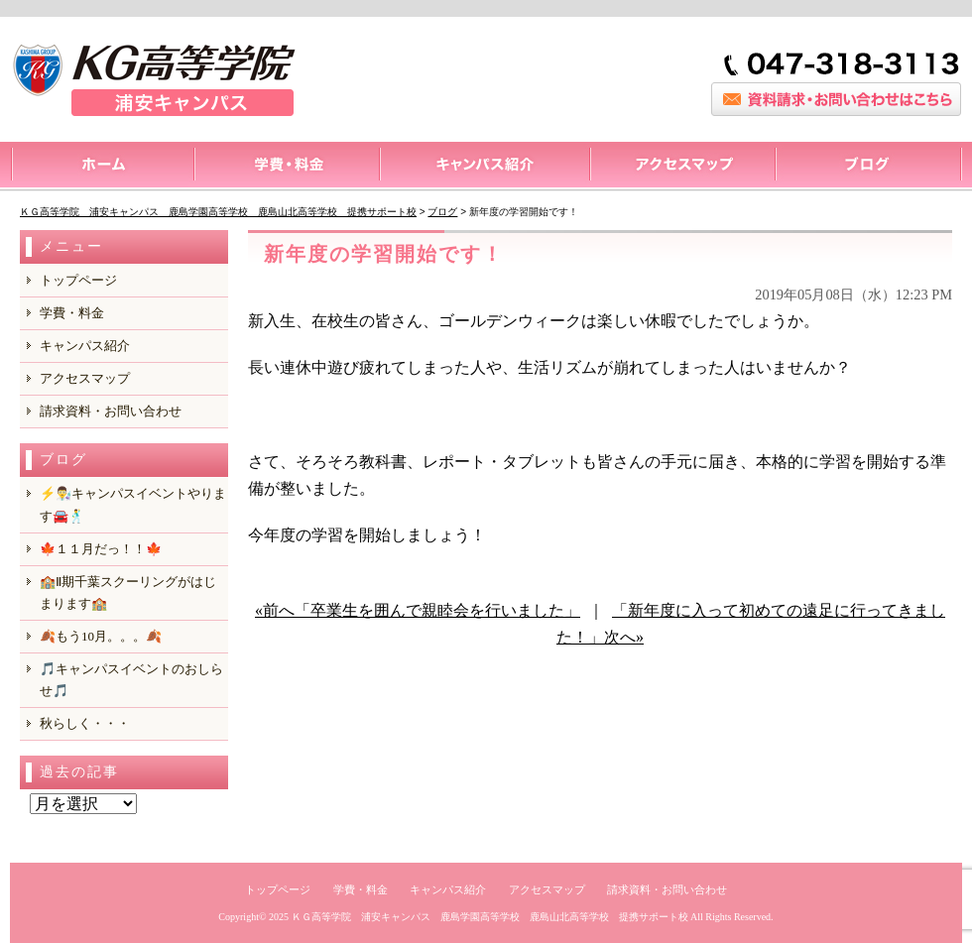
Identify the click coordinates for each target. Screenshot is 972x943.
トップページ (101, 166)
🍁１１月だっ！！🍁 (101, 548)
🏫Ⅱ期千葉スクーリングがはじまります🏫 (128, 592)
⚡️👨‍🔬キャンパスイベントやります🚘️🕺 (133, 504)
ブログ (868, 166)
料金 (286, 166)
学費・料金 (72, 312)
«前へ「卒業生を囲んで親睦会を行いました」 (417, 610)
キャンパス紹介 (484, 166)
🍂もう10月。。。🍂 (101, 636)
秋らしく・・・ (85, 723)
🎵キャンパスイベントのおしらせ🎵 (131, 679)
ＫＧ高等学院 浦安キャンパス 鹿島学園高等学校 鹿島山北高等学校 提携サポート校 (490, 916)
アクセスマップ (682, 166)
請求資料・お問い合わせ (111, 411)
